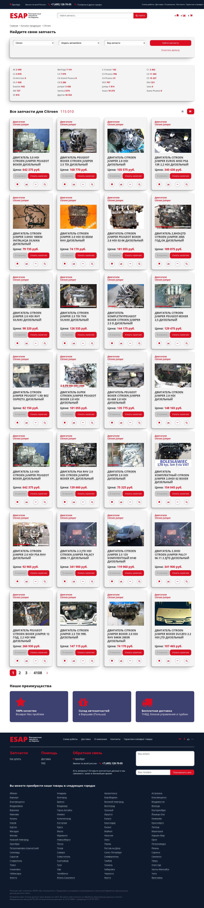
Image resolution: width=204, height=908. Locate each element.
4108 (38, 672)
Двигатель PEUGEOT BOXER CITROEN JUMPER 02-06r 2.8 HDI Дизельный (123, 397)
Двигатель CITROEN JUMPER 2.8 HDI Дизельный (169, 395)
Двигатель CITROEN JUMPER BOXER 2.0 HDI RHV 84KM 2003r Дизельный (122, 636)
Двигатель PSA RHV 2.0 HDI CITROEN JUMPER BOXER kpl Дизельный (77, 475)
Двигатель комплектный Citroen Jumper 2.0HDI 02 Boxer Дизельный (172, 477)
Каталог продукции (31, 25)
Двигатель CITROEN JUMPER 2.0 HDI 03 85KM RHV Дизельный (76, 237)
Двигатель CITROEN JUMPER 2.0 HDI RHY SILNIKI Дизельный (27, 316)
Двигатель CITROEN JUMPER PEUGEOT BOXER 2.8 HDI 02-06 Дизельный (125, 237)
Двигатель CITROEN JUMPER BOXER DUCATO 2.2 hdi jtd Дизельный (173, 634)
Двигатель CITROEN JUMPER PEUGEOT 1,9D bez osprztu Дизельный (30, 395)
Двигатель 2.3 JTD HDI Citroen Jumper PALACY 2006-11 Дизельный (77, 554)
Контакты (180, 4)
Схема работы (148, 4)
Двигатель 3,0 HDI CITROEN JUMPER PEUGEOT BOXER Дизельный (31, 161)
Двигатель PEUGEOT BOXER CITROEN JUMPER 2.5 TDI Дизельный (76, 161)
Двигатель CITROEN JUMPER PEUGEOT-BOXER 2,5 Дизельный (171, 316)
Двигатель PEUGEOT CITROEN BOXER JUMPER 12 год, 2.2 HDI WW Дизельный (31, 636)
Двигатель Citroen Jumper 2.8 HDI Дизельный (121, 161)
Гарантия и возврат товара (138, 739)
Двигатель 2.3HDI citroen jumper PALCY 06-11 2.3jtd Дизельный (172, 554)
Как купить (15, 758)
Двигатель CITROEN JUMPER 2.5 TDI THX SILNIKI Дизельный (74, 316)
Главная (14, 25)
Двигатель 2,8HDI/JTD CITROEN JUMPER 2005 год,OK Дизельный (170, 237)
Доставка (159, 4)
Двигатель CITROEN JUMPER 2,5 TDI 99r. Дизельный (74, 634)
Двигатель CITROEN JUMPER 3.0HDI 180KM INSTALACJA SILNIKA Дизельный (27, 239)
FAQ (43, 763)
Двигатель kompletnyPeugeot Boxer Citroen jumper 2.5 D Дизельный (123, 318)
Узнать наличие (38, 176)
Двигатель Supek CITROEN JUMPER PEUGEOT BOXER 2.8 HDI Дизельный (78, 397)
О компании (170, 4)
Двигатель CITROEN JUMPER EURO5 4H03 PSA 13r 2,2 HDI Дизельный (172, 161)
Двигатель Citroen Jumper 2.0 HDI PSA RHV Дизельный (29, 554)
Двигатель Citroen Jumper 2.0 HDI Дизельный (121, 475)
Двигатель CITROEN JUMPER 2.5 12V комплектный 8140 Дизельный (121, 556)
